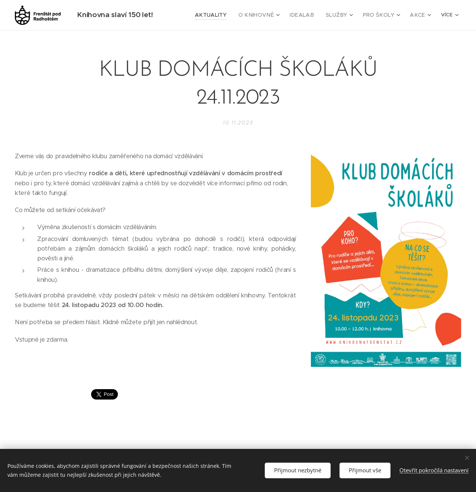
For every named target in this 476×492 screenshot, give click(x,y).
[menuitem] (226, 15)
